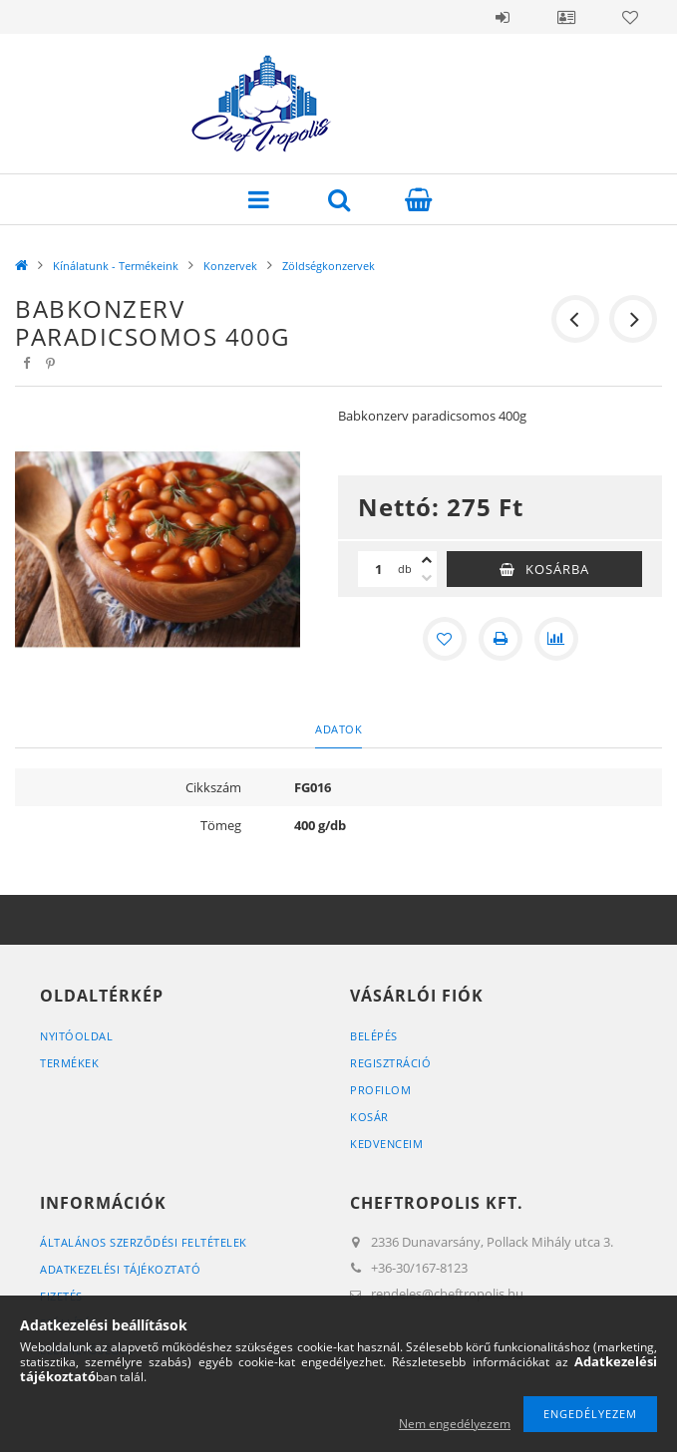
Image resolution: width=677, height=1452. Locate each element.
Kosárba (557, 569)
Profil (566, 17)
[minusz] (427, 578)
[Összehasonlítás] (556, 639)
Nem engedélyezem (454, 1423)
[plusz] (427, 560)
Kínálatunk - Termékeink (115, 265)
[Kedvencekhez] (445, 639)
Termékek (69, 1062)
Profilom (380, 1089)
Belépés (502, 17)
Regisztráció (390, 1062)
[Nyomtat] (500, 639)
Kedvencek (630, 17)
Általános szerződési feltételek (143, 1242)
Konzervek (230, 265)
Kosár (369, 1116)
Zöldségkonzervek (328, 265)
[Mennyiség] (378, 569)
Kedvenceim (386, 1143)
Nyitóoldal (76, 1035)
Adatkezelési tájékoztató (120, 1269)
